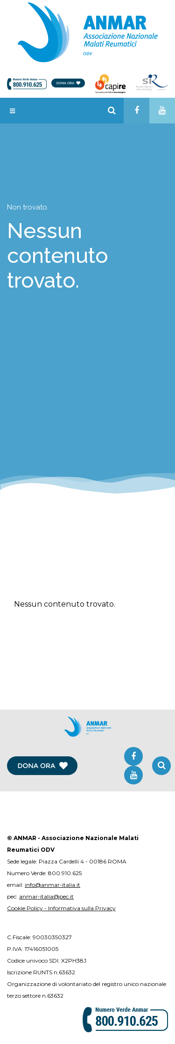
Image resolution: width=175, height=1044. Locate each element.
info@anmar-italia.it (52, 884)
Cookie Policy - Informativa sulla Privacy (61, 908)
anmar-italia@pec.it (46, 896)
